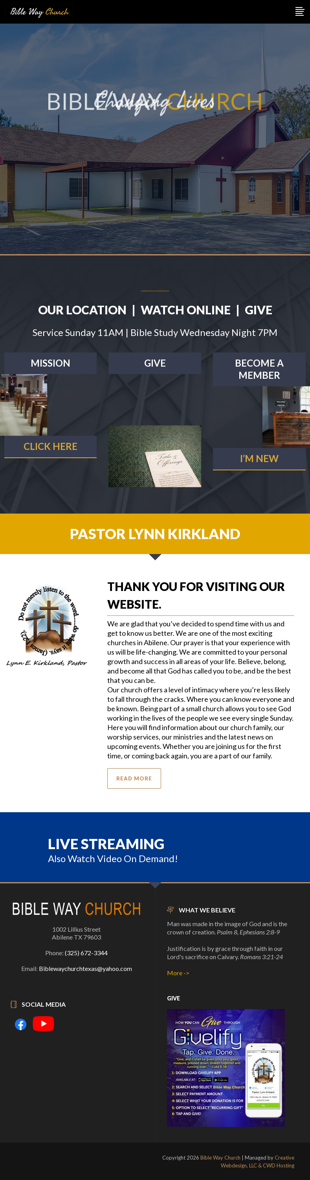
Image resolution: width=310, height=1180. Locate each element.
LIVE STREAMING (106, 843)
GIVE (258, 310)
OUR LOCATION (82, 310)
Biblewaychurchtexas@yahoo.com (85, 968)
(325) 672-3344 (86, 952)
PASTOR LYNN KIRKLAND (155, 533)
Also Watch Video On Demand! (113, 858)
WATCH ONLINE (186, 310)
